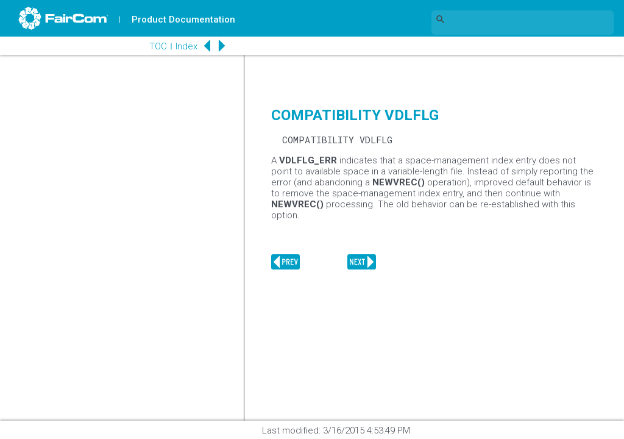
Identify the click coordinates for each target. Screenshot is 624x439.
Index (186, 46)
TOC (158, 46)
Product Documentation (183, 19)
